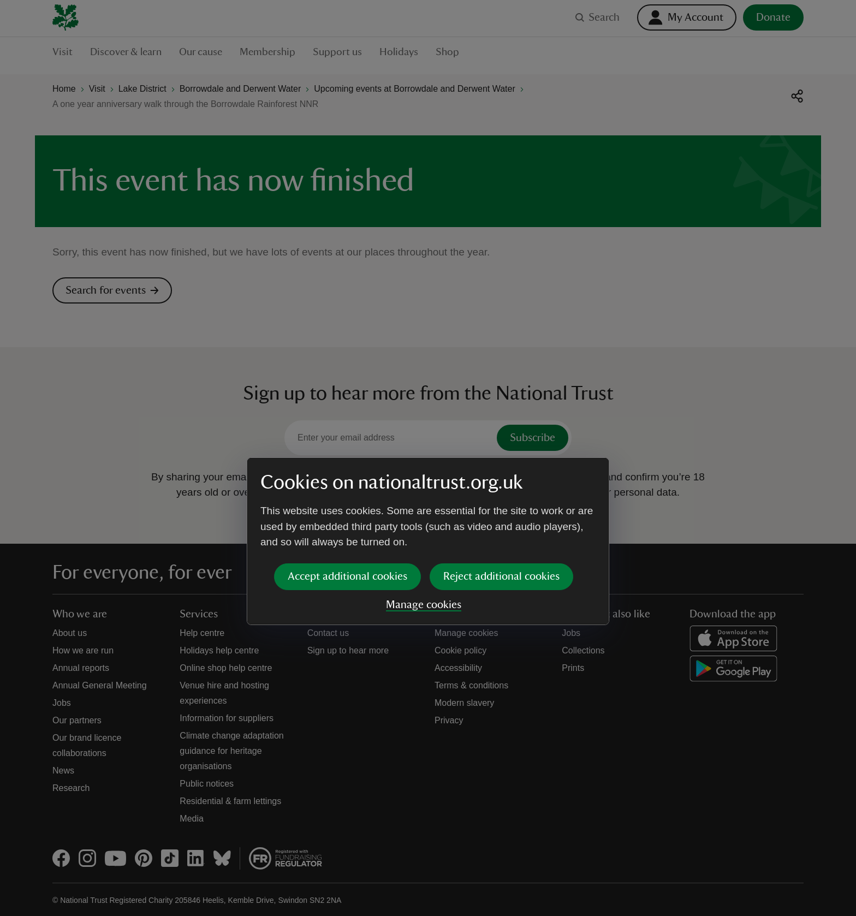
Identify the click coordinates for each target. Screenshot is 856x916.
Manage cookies (423, 521)
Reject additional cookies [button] (501, 492)
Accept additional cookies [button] (347, 492)
